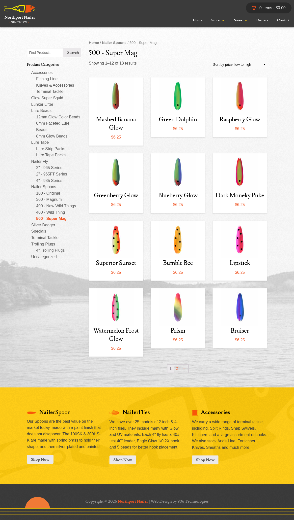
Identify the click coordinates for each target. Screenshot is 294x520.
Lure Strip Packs (50, 149)
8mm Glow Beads (51, 136)
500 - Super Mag (51, 218)
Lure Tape (40, 142)
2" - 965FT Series (51, 174)
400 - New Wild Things (56, 206)
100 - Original (48, 193)
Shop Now (40, 459)
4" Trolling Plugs (50, 250)
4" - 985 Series (49, 180)
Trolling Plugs (43, 244)
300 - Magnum (49, 199)
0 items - (269, 8)
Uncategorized (44, 257)
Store (215, 20)
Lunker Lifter (42, 104)
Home (197, 20)
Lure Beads (41, 110)
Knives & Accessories (55, 85)
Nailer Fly (39, 161)
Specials (38, 231)
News (238, 20)
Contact (283, 20)
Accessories (42, 72)
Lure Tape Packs (51, 155)
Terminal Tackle (49, 91)
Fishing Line (46, 79)
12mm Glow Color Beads (58, 117)
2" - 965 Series (49, 168)
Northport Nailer (133, 501)
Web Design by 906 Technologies (180, 501)
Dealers (262, 20)
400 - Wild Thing (50, 212)
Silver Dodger (43, 225)
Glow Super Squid (47, 98)
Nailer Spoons (43, 187)
